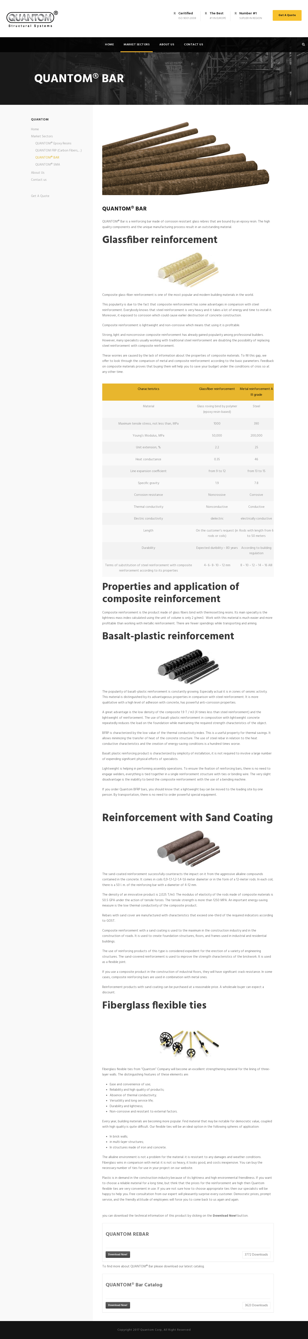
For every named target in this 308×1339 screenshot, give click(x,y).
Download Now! (117, 1254)
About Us (166, 44)
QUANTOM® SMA (47, 164)
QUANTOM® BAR (47, 157)
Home (109, 44)
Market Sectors (137, 44)
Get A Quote (287, 15)
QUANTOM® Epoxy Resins (53, 143)
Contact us (193, 44)
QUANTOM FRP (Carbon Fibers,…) (58, 150)
